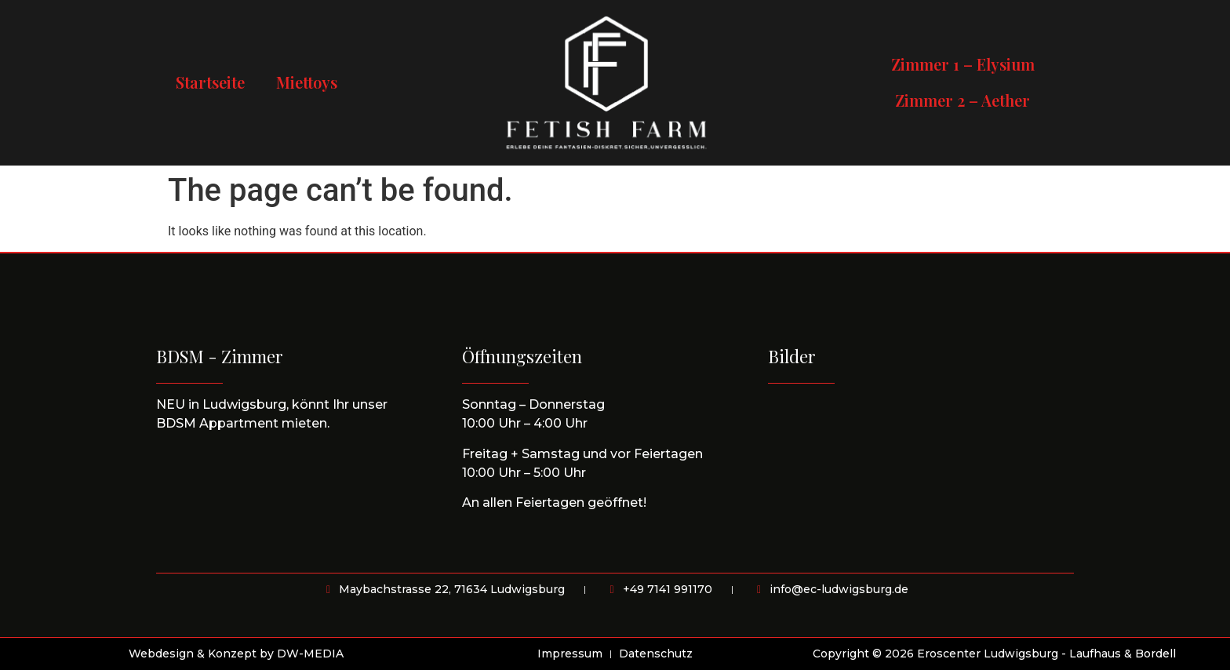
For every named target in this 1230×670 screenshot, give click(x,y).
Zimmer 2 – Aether (962, 100)
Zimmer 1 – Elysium (963, 64)
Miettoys (306, 82)
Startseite (210, 82)
